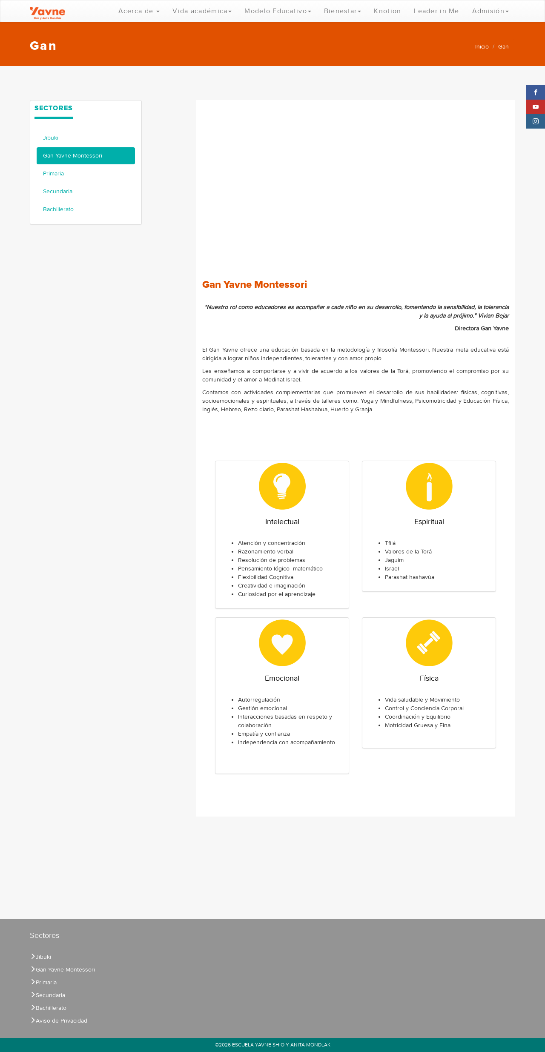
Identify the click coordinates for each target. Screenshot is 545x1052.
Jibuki (50, 137)
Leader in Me (436, 11)
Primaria (53, 173)
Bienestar (342, 11)
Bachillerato (58, 209)
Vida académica (202, 11)
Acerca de (139, 11)
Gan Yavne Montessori (72, 155)
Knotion (387, 11)
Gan (503, 46)
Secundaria (57, 191)
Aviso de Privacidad (58, 1020)
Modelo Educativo (277, 11)
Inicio (482, 46)
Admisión (490, 11)
